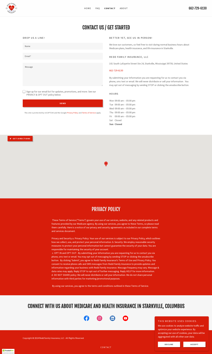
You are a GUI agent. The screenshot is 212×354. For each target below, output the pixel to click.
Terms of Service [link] (89, 113)
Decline (169, 344)
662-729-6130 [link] (198, 8)
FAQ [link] (97, 8)
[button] (8, 351)
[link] (11, 7)
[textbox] (63, 46)
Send (63, 103)
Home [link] (87, 8)
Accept (194, 344)
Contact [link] (109, 8)
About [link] (124, 8)
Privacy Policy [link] (72, 113)
